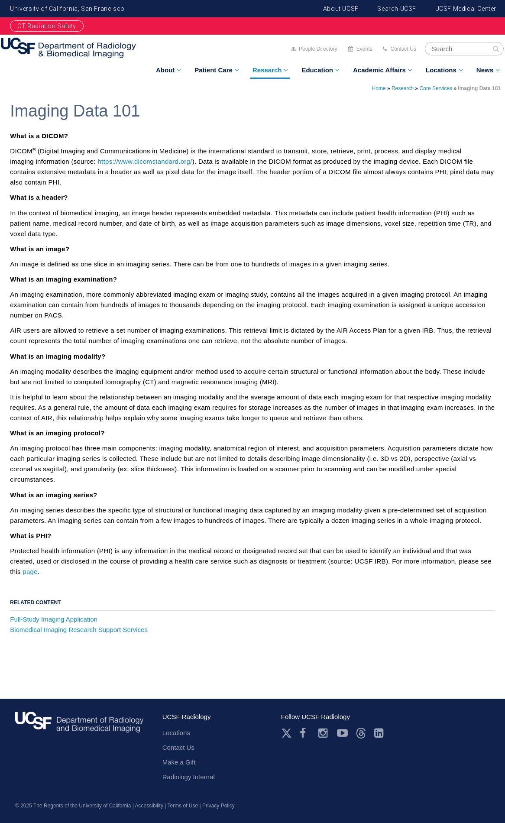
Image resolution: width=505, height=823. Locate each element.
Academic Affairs (379, 70)
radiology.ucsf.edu (79, 726)
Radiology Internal (188, 777)
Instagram (323, 733)
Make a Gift (179, 762)
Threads (361, 733)
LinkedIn (379, 733)
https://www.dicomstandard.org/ (144, 161)
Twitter (286, 733)
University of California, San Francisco (67, 8)
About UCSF (341, 8)
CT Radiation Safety (46, 26)
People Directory (318, 49)
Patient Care (213, 70)
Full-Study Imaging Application (53, 619)
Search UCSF (396, 8)
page (30, 571)
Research (267, 70)
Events (364, 49)
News (484, 70)
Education (317, 70)
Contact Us (403, 49)
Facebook (305, 733)
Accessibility (149, 806)
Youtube (342, 733)
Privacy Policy (218, 806)
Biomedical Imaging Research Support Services (79, 629)
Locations (441, 70)
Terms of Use (182, 806)
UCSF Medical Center (465, 8)
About (165, 70)
